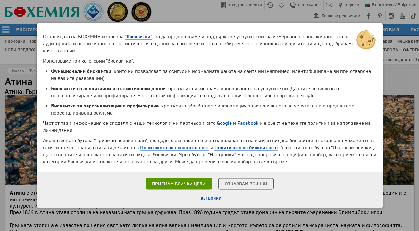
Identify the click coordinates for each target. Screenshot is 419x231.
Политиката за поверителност (174, 147)
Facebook (247, 123)
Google (224, 123)
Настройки (209, 198)
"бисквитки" (138, 36)
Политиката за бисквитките (246, 147)
